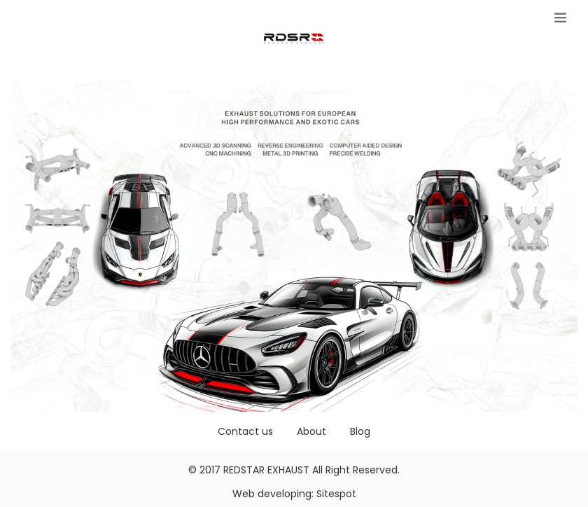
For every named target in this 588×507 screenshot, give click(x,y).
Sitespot (336, 494)
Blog (360, 431)
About (311, 431)
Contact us (245, 431)
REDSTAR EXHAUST (266, 470)
